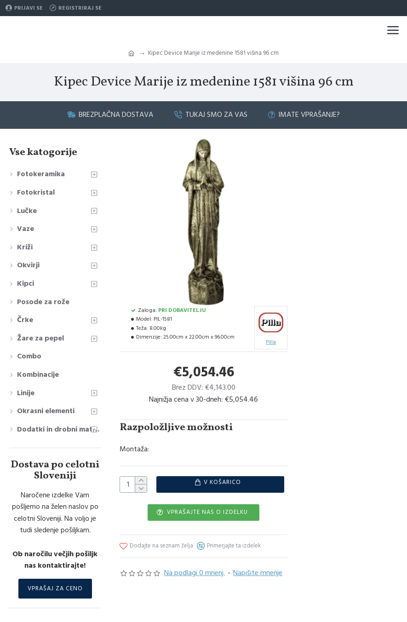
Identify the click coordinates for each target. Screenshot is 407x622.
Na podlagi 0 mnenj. (194, 573)
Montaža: (134, 449)
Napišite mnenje (257, 573)
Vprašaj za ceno (55, 588)
